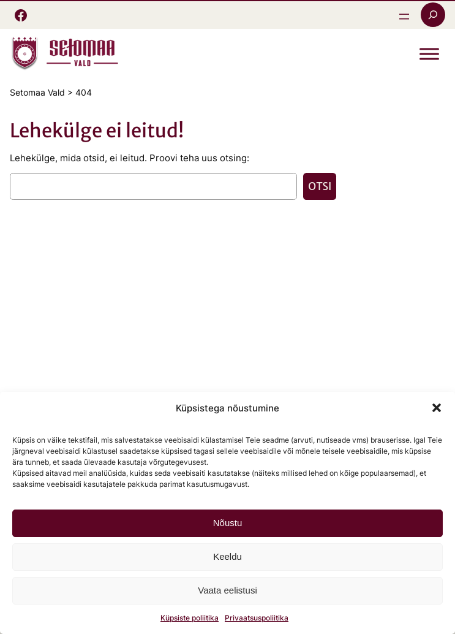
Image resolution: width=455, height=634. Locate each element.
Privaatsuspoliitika (256, 617)
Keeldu (227, 556)
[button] (437, 408)
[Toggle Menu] (429, 54)
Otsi (319, 186)
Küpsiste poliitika (189, 617)
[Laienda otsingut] (433, 14)
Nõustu (228, 523)
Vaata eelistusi (227, 590)
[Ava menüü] (404, 16)
